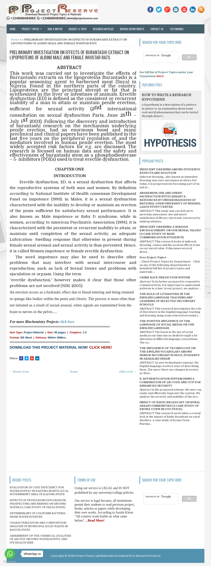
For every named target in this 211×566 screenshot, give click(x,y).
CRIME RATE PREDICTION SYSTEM (164, 277)
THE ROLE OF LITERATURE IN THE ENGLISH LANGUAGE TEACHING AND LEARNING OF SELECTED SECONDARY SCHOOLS (167, 299)
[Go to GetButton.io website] (9, 561)
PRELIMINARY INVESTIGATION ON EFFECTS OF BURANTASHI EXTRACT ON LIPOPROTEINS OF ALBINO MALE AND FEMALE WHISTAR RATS (69, 55)
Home (12, 29)
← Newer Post (19, 371)
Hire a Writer (55, 29)
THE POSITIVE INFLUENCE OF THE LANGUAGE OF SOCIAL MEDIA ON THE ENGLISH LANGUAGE (166, 324)
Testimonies (177, 29)
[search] (158, 55)
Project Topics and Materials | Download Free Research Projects (118, 555)
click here (67, 322)
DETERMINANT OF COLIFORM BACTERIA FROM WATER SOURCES (38, 515)
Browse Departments (132, 29)
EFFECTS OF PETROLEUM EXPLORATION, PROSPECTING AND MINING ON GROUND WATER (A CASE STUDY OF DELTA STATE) (38, 504)
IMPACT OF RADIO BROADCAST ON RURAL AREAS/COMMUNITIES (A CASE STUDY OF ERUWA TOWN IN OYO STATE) (169, 406)
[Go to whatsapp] (10, 554)
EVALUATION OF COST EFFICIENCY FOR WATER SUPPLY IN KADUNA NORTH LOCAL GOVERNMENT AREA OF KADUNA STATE (39, 491)
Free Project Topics (152, 257)
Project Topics (33, 27)
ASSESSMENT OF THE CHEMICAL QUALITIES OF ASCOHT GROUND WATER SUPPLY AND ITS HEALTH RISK (40, 539)
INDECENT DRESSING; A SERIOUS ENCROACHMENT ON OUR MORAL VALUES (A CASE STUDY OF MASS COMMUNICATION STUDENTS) (170, 232)
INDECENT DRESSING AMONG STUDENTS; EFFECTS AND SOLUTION (169, 171)
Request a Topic (78, 29)
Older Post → (127, 371)
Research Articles (103, 29)
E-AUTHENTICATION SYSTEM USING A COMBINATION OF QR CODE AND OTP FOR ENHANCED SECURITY (170, 382)
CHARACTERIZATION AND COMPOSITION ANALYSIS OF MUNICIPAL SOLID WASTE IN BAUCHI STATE (39, 526)
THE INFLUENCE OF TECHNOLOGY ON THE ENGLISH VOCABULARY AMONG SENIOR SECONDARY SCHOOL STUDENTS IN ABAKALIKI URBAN (169, 353)
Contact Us (157, 29)
